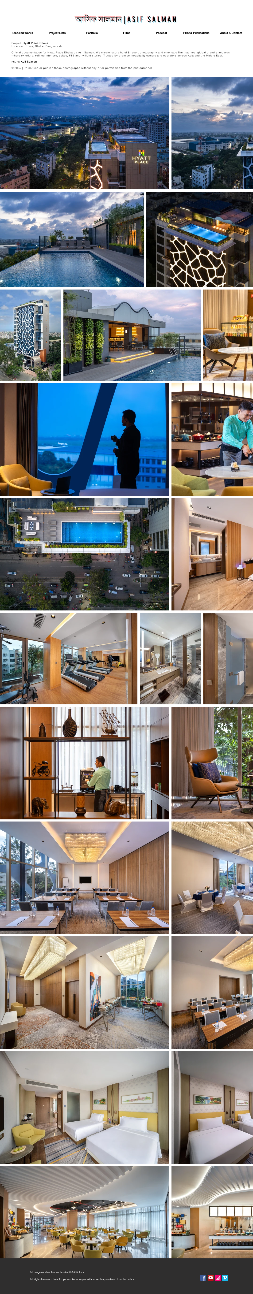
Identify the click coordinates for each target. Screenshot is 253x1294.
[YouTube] (211, 1278)
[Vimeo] (225, 1278)
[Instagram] (218, 1278)
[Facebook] (203, 1278)
